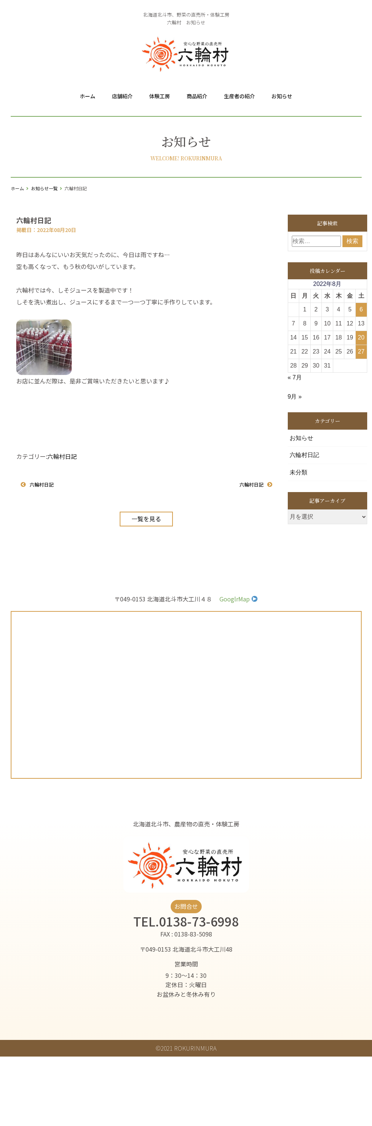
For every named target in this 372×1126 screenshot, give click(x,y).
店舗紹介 (122, 96)
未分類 (298, 472)
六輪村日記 (62, 456)
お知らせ (282, 96)
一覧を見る (146, 518)
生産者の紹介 (239, 96)
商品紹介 (197, 96)
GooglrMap (238, 598)
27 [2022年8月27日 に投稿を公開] (361, 351)
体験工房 (159, 96)
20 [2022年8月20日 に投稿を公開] (361, 337)
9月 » (295, 396)
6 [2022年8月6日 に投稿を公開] (361, 309)
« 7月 (295, 377)
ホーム (87, 96)
